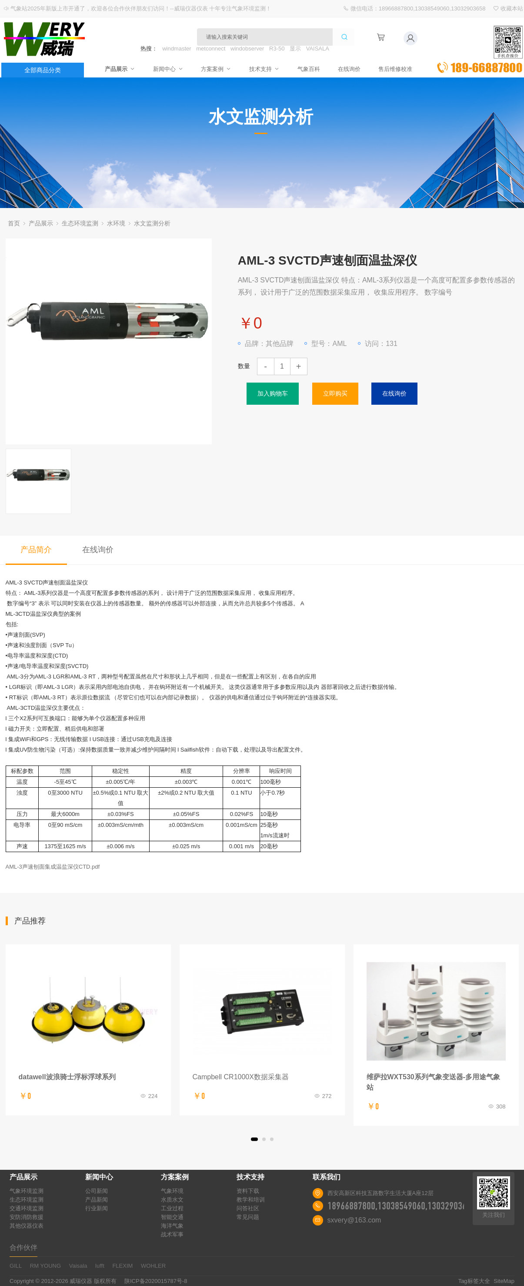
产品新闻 (96, 1199)
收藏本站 (512, 8)
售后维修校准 (399, 69)
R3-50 (276, 48)
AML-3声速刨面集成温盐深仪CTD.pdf (53, 866)
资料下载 (248, 1191)
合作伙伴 (23, 1247)
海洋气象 (172, 1225)
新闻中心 (165, 69)
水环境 (116, 223)
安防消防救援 (26, 1217)
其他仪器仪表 (26, 1225)
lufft (99, 1265)
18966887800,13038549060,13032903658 (401, 1206)
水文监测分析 (152, 223)
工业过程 (172, 1208)
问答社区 (248, 1208)
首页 (14, 223)
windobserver (247, 48)
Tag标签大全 (474, 1281)
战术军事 (172, 1234)
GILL (16, 1265)
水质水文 (172, 1199)
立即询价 (479, 50)
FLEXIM (122, 1265)
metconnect (210, 48)
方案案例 (215, 69)
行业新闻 (96, 1208)
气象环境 (172, 1191)
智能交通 (172, 1217)
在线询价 (351, 69)
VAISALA (317, 48)
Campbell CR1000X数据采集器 (241, 1077)
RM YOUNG (45, 1265)
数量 (244, 366)
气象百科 (310, 69)
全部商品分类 (42, 70)
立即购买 (335, 393)
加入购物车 (272, 393)
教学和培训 (251, 1199)
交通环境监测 (26, 1208)
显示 (295, 48)
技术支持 (264, 69)
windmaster (176, 48)
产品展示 (116, 69)
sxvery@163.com (354, 1220)
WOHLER (153, 1265)
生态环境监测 (80, 223)
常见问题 (248, 1217)
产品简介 (36, 549)
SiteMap (504, 1281)
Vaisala (78, 1265)
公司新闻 (96, 1191)
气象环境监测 (26, 1191)
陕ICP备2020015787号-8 (155, 1281)
